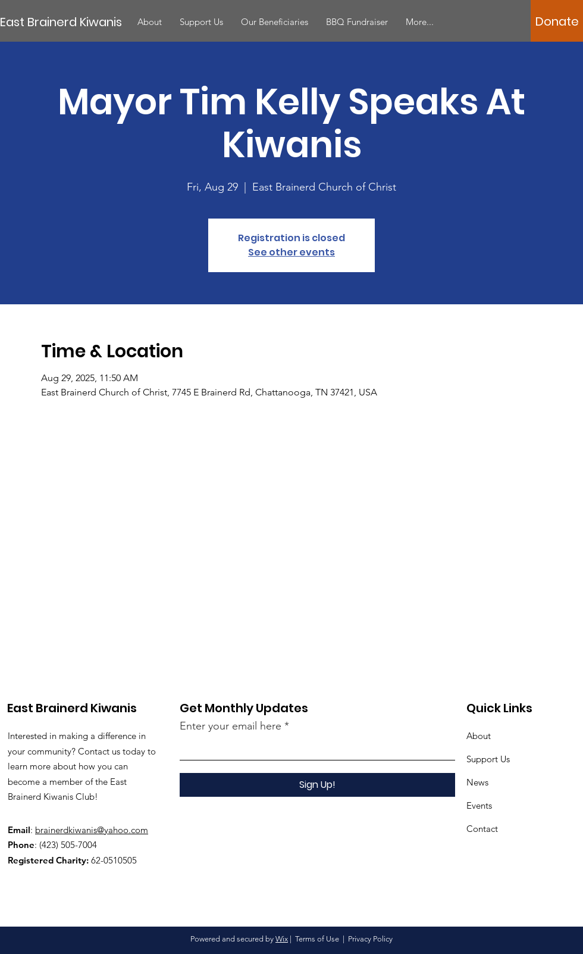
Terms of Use (317, 938)
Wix (281, 938)
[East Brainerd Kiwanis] (65, 22)
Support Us (488, 759)
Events (479, 805)
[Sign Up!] (317, 785)
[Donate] (557, 21)
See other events (291, 252)
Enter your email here (230, 726)
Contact (482, 828)
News (477, 782)
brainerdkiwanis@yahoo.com (91, 829)
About (478, 735)
